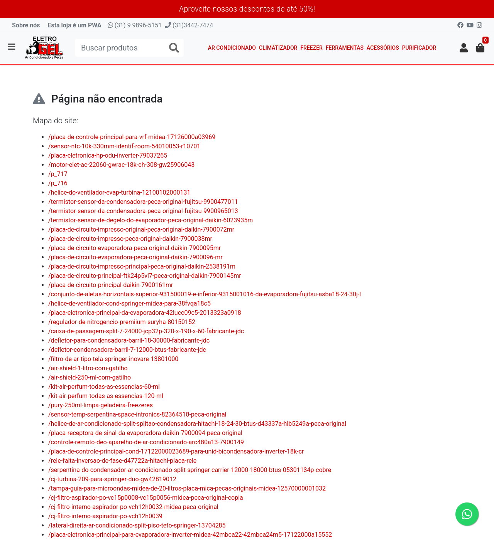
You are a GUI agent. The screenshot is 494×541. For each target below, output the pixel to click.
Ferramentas (345, 48)
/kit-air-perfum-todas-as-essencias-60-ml (104, 386)
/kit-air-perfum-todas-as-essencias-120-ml (105, 396)
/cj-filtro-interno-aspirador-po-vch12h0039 (105, 516)
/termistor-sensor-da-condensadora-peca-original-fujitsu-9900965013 (143, 211)
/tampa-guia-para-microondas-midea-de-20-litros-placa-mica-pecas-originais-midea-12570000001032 (187, 488)
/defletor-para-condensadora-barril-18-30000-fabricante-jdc (129, 340)
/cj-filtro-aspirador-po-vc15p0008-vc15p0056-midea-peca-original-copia (145, 497)
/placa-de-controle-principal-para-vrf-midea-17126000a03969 (131, 137)
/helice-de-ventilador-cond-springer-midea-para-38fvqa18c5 (129, 303)
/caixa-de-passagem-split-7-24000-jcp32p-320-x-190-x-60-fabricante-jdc (146, 331)
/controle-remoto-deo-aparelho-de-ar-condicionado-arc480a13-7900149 (146, 442)
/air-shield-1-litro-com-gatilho (88, 368)
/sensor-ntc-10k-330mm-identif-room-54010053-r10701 (124, 146)
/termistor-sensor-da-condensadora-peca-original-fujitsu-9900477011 (143, 201)
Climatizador (278, 48)
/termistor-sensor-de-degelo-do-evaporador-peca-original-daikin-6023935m (150, 220)
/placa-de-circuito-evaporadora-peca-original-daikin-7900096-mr (135, 257)
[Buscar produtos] (129, 48)
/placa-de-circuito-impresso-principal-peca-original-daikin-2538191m (141, 266)
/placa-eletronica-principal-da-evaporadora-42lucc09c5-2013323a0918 (144, 312)
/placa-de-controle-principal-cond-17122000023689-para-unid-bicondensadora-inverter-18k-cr (176, 451)
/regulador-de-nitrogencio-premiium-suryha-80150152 (121, 322)
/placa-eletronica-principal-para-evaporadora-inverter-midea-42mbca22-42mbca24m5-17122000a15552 (190, 534)
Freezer (311, 48)
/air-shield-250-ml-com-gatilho (89, 377)
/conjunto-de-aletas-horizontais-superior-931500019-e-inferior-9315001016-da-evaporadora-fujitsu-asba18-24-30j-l (204, 294)
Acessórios (383, 48)
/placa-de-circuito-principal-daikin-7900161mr (110, 285)
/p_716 (58, 183)
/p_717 (58, 174)
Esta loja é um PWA (74, 25)
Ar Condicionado (232, 48)
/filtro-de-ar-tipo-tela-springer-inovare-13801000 (113, 359)
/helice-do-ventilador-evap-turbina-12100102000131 (119, 192)
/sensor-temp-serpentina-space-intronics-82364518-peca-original (137, 414)
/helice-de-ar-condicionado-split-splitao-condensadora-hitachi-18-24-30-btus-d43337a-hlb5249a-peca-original (197, 423)
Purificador (419, 48)
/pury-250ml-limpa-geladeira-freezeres (100, 405)
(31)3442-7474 (189, 25)
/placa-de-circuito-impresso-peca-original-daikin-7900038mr (130, 238)
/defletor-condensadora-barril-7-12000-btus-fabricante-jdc (127, 349)
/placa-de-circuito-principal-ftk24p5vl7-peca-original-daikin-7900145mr (144, 275)
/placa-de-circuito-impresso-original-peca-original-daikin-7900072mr (141, 229)
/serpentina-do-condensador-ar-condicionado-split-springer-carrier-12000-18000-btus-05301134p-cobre (189, 470)
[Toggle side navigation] (12, 47)
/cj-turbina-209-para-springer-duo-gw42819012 (112, 479)
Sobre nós (26, 25)
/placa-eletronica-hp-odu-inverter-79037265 (107, 155)
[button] (463, 47)
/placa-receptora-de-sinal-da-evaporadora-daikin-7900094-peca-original (145, 433)
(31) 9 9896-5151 (135, 25)
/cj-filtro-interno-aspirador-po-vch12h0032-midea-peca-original (133, 507)
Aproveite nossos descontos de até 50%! (247, 8)
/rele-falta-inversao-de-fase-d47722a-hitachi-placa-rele (122, 460)
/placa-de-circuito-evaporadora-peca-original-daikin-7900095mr (134, 248)
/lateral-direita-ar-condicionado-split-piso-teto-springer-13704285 (137, 525)
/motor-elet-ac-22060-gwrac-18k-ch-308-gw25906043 (121, 164)
